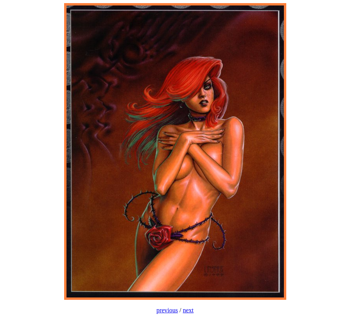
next (188, 310)
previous (167, 310)
